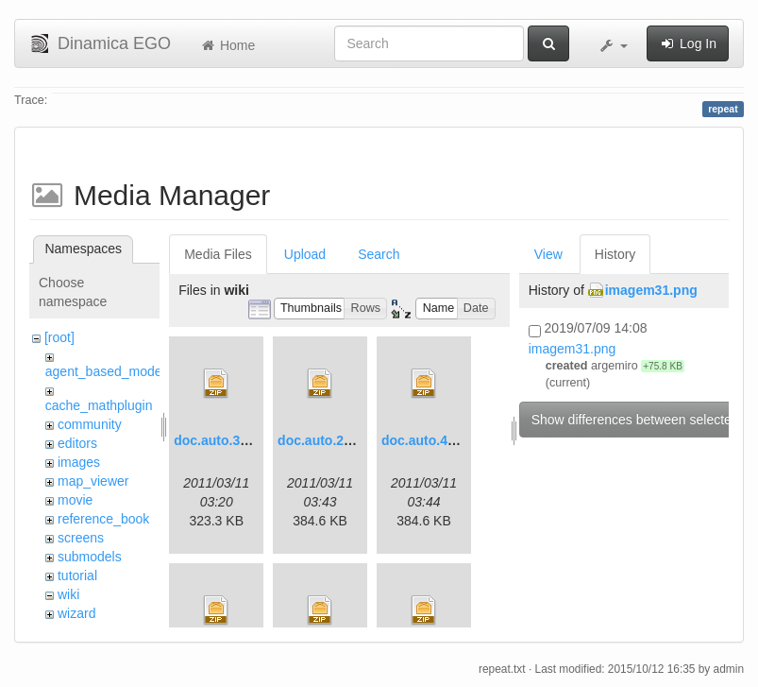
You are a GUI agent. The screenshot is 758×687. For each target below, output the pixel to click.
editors (77, 443)
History (615, 254)
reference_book (103, 518)
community (90, 424)
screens (81, 537)
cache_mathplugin (99, 405)
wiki (68, 594)
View (548, 254)
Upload (305, 254)
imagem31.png (651, 290)
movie (75, 499)
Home (227, 45)
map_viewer (93, 481)
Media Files (218, 254)
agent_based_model (105, 371)
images (79, 462)
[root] (59, 337)
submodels (90, 556)
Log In (687, 43)
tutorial (77, 575)
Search (378, 254)
